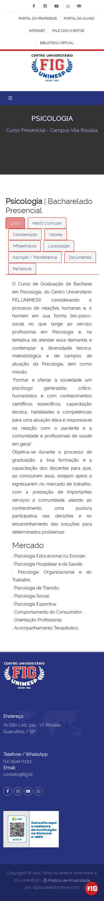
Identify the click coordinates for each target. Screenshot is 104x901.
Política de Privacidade (66, 880)
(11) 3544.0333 (17, 761)
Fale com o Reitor (68, 31)
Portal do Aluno (79, 19)
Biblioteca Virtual (56, 43)
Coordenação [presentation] (25, 234)
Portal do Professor (38, 19)
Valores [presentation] (55, 234)
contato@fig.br (18, 774)
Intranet (37, 31)
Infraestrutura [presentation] (24, 246)
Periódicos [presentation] (22, 269)
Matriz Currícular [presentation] (47, 223)
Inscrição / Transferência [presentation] (35, 257)
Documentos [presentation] (80, 257)
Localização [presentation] (59, 246)
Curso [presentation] (15, 223)
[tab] (15, 223)
